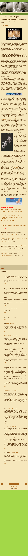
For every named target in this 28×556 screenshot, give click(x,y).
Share (3, 268)
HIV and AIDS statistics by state (7, 241)
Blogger (16, 488)
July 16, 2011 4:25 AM (13, 452)
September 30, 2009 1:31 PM (12, 286)
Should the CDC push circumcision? (8, 255)
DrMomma (6, 390)
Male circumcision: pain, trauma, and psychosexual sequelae (13, 245)
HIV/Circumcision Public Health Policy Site (11, 209)
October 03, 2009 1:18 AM (12, 426)
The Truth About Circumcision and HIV (10, 215)
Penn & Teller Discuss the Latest (18, 228)
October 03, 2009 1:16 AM (12, 335)
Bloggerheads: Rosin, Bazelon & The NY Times (12, 223)
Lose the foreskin (4, 253)
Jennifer (5, 308)
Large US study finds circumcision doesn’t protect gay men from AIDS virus (14, 238)
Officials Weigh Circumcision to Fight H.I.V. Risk (10, 234)
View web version (14, 486)
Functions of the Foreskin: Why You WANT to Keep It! (14, 225)
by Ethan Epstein (4, 25)
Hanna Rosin (15, 167)
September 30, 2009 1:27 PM (12, 274)
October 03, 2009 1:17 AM (13, 390)
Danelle (5, 286)
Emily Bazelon (22, 171)
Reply (5, 283)
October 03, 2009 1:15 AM (12, 316)
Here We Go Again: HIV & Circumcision (10, 220)
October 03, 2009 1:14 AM (12, 308)
